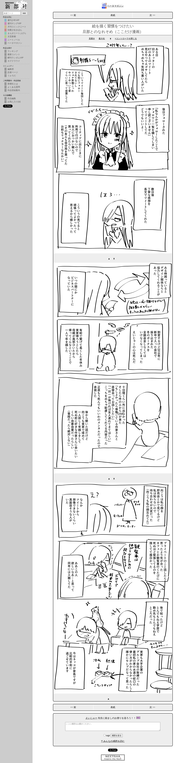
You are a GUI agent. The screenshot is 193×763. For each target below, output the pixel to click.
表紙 (112, 15)
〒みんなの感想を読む (113, 740)
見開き (92, 38)
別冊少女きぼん (15, 30)
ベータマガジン (115, 6)
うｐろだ (12, 75)
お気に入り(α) (14, 101)
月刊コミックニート (17, 26)
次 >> (152, 15)
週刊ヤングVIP (14, 23)
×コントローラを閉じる (126, 38)
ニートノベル (14, 40)
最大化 (102, 38)
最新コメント (14, 54)
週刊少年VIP (13, 20)
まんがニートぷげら (17, 33)
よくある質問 (14, 87)
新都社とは (13, 84)
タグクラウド (14, 61)
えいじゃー (91, 717)
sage (107, 735)
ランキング (13, 51)
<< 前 (73, 15)
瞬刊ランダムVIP (15, 57)
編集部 (11, 69)
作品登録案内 (14, 90)
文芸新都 (12, 36)
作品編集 (12, 98)
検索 (24, 13)
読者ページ (13, 72)
